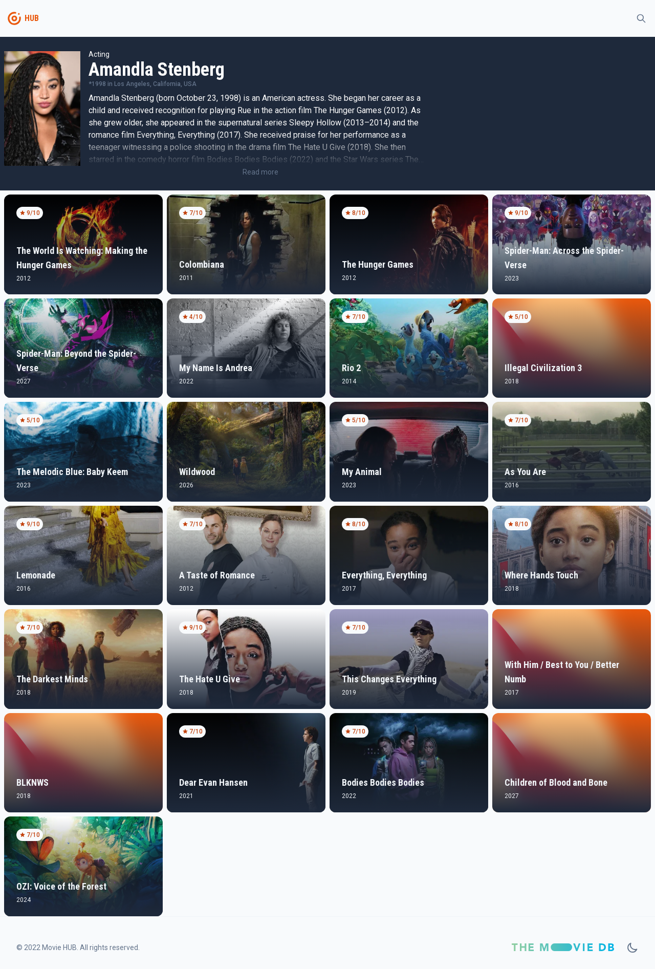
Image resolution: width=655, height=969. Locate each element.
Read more (260, 172)
